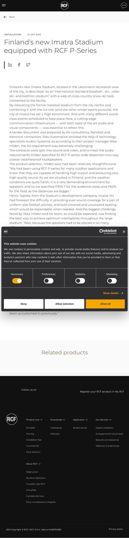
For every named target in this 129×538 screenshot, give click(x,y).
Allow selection (64, 303)
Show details (111, 293)
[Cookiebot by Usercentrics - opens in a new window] (102, 231)
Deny (23, 303)
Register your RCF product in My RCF (102, 391)
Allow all (105, 303)
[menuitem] (34, 428)
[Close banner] (124, 231)
